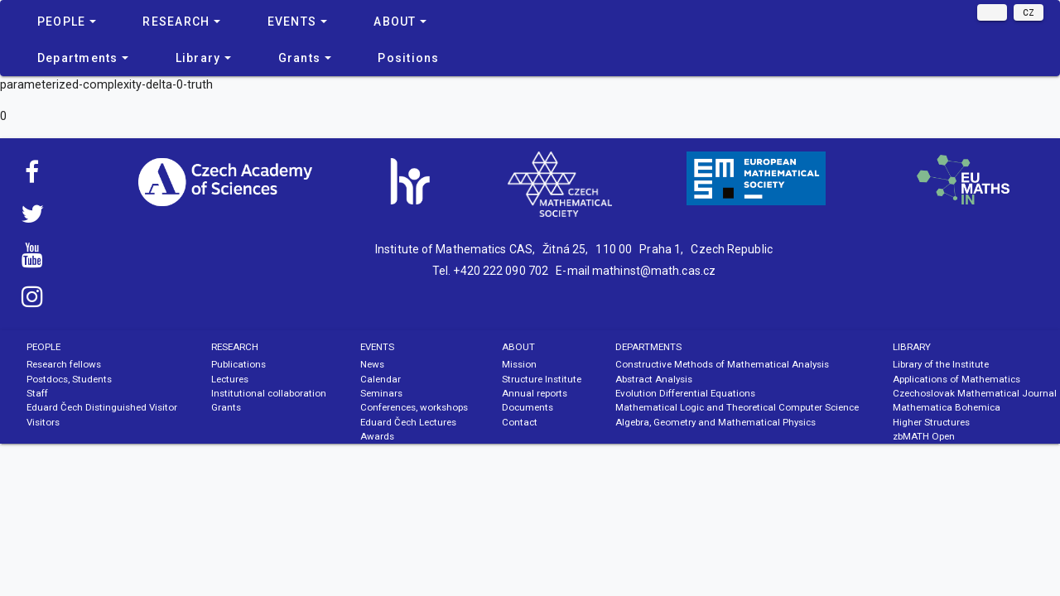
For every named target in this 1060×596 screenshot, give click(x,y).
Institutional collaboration (268, 393)
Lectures (229, 379)
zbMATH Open (924, 436)
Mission (519, 364)
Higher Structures (931, 422)
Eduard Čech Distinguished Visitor (101, 407)
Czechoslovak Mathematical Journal (975, 393)
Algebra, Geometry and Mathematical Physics (715, 422)
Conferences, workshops (414, 407)
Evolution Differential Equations (685, 393)
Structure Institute (541, 379)
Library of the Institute (941, 364)
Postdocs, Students (69, 379)
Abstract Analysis (653, 379)
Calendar (380, 379)
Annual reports (534, 393)
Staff (37, 393)
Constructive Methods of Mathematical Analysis (722, 364)
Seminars (381, 393)
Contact (519, 422)
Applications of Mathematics (956, 379)
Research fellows (63, 364)
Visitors (43, 422)
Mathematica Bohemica (946, 407)
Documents (527, 407)
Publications (238, 364)
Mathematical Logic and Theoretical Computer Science (737, 407)
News (372, 364)
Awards (377, 436)
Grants (226, 407)
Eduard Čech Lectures (408, 422)
